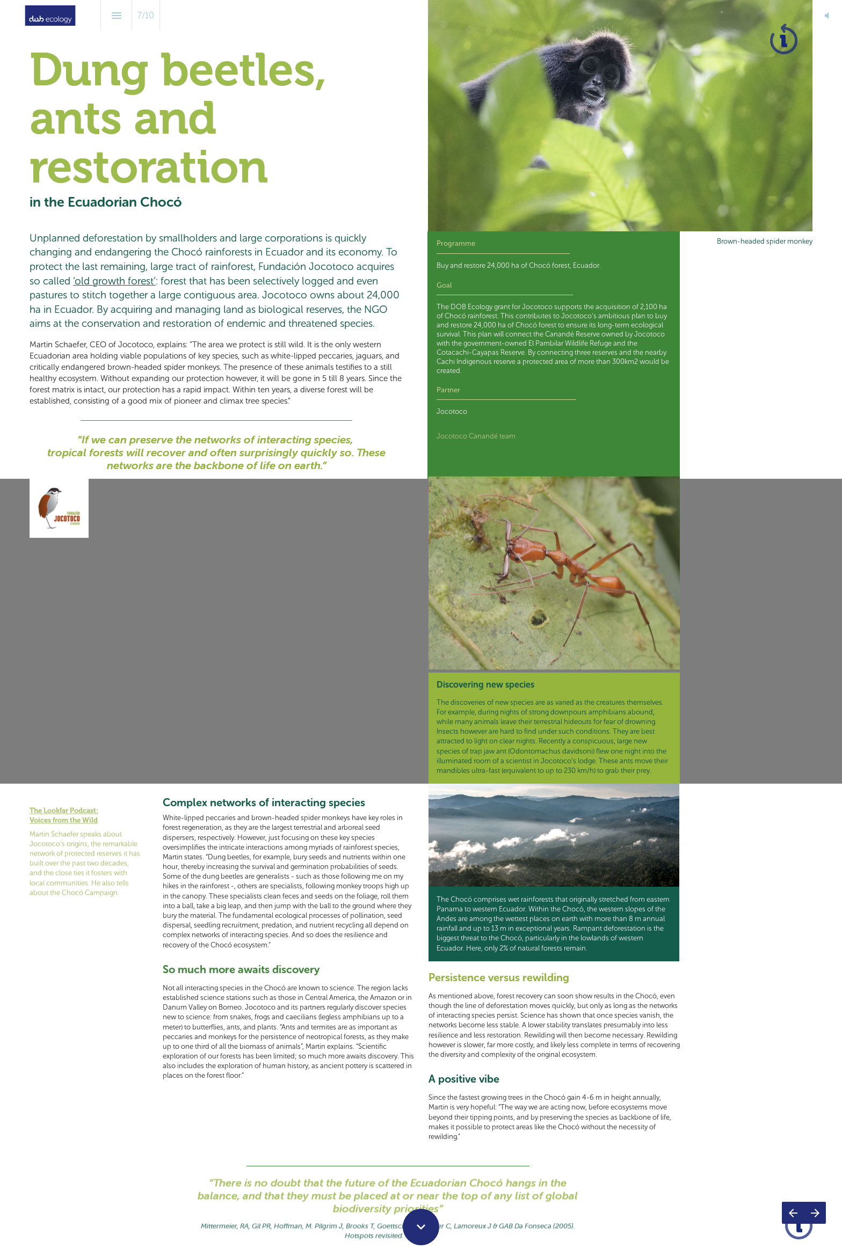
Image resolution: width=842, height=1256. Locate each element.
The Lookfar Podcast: (64, 803)
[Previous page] (793, 1213)
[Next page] (815, 1213)
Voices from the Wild (64, 812)
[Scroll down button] (421, 1227)
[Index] (116, 15)
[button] (826, 15)
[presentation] (421, 115)
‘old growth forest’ (114, 281)
